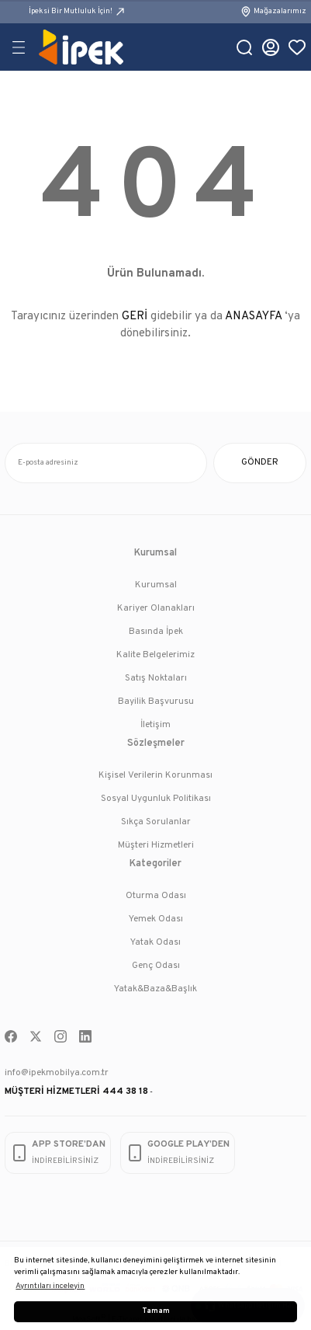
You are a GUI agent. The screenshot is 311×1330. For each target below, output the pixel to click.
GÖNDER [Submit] (259, 462)
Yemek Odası (156, 919)
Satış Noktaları (156, 678)
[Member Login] (270, 47)
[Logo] (81, 47)
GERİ (134, 316)
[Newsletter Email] (106, 463)
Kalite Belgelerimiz (155, 655)
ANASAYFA (253, 316)
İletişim (155, 725)
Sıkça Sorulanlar (156, 822)
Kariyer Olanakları (156, 608)
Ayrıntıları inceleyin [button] (50, 1286)
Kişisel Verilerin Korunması (155, 775)
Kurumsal (156, 585)
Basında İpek (156, 631)
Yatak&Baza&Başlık (155, 989)
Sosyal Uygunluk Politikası (156, 798)
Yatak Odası (155, 942)
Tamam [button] (156, 1311)
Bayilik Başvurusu (156, 701)
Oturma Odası (156, 896)
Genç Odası (156, 965)
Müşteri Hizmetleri (156, 845)
